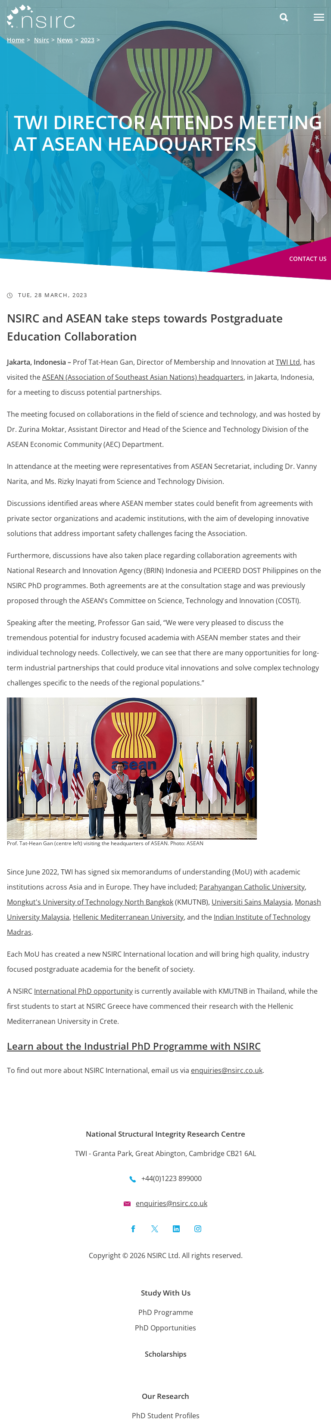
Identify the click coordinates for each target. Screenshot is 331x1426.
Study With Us (165, 1293)
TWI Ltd (288, 362)
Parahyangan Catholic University (252, 887)
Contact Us (308, 258)
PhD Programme (165, 1312)
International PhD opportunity (83, 991)
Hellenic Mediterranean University (128, 917)
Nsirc (41, 40)
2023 (87, 40)
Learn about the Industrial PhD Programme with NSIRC (134, 1045)
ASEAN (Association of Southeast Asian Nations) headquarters (143, 377)
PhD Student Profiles (166, 1415)
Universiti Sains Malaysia (251, 902)
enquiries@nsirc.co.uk (226, 1070)
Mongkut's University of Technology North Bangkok (90, 902)
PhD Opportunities (165, 1328)
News (65, 40)
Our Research (165, 1396)
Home (16, 40)
